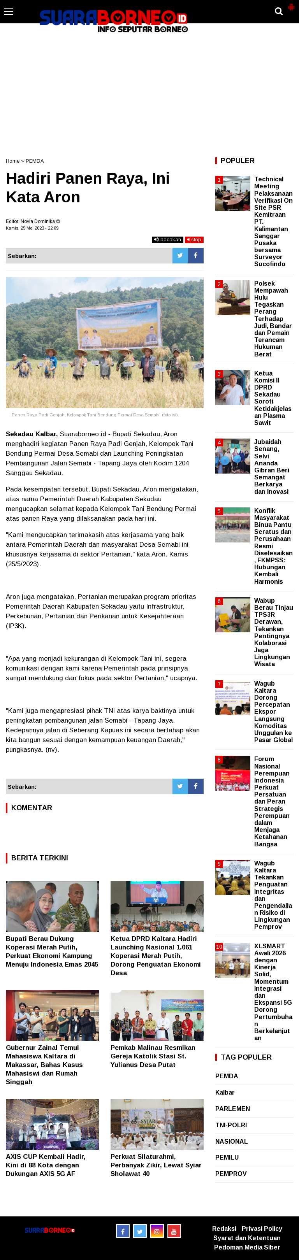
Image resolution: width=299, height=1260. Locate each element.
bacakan (167, 239)
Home (12, 161)
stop (194, 239)
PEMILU (227, 1157)
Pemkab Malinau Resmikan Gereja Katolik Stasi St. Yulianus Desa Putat (153, 1056)
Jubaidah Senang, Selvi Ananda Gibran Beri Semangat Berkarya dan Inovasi (271, 467)
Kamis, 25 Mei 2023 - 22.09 (32, 228)
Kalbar (225, 1092)
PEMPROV (231, 1174)
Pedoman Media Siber (247, 1247)
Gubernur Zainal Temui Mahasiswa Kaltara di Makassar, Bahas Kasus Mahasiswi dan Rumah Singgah (44, 1065)
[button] (291, 4)
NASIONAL (231, 1141)
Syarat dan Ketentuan (247, 1238)
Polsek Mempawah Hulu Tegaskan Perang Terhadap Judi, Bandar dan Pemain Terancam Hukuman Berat (273, 319)
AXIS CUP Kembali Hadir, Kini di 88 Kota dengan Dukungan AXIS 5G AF (46, 1165)
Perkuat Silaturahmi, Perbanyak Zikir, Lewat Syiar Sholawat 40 (156, 1165)
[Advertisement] (149, 94)
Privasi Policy (262, 1228)
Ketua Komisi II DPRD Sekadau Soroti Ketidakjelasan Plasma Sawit (273, 398)
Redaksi (224, 1228)
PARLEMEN (232, 1109)
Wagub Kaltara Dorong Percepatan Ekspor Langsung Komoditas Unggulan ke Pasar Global (273, 712)
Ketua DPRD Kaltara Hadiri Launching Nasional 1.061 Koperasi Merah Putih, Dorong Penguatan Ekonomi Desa (156, 956)
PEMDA (35, 161)
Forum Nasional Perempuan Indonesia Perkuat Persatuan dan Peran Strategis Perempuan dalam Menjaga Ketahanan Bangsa (272, 801)
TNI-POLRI (231, 1125)
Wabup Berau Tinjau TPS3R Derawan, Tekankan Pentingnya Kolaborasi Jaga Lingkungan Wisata (273, 632)
